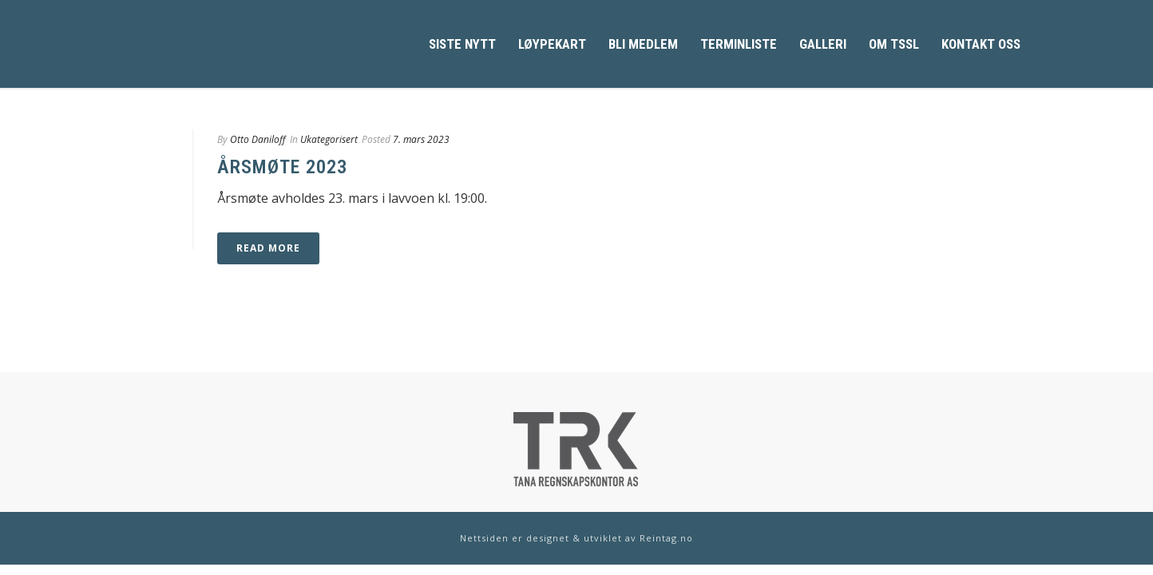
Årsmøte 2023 (282, 167)
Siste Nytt (462, 44)
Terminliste (738, 44)
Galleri (822, 44)
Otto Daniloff (258, 139)
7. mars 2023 (421, 139)
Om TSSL (894, 44)
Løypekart (552, 44)
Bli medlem (643, 44)
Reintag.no (666, 538)
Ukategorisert (329, 139)
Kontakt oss (980, 44)
